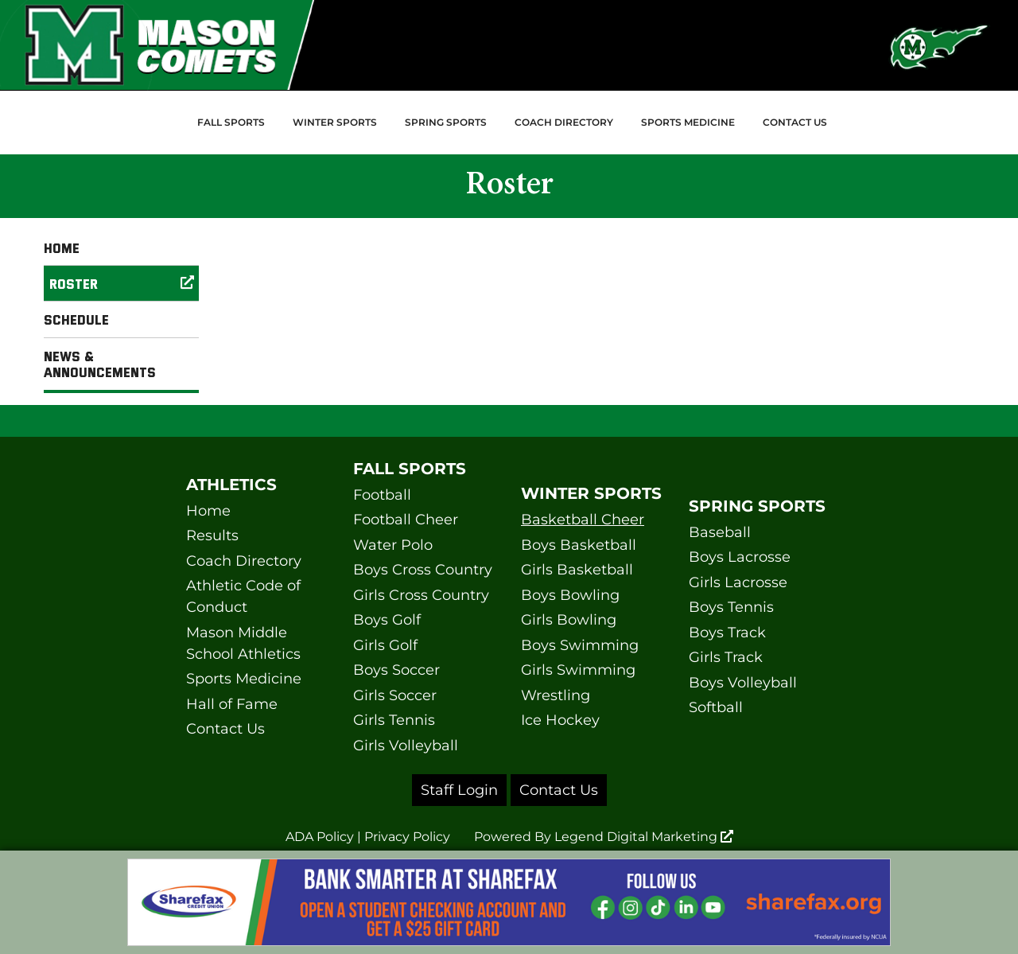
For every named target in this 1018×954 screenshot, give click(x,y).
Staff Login (459, 790)
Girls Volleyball (405, 745)
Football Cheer (405, 519)
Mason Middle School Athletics (243, 643)
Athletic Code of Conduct (243, 596)
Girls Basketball (577, 569)
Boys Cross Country (422, 569)
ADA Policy (320, 836)
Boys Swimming (580, 645)
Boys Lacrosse (740, 557)
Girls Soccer (395, 695)
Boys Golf (387, 620)
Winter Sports (335, 122)
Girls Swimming (578, 670)
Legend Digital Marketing (643, 836)
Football (382, 495)
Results (212, 535)
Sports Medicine (688, 122)
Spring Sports (446, 122)
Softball (716, 707)
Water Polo (393, 545)
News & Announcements (100, 364)
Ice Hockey (560, 720)
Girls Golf (385, 645)
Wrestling (555, 695)
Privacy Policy (407, 836)
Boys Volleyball (743, 682)
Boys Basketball (578, 545)
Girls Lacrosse (738, 582)
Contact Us (795, 122)
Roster (124, 283)
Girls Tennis (394, 720)
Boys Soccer (396, 670)
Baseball (720, 532)
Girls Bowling (568, 620)
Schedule (76, 319)
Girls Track (726, 657)
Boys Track (727, 632)
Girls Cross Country (421, 595)
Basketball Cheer (582, 519)
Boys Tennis (731, 607)
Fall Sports (231, 122)
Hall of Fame (232, 704)
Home (62, 247)
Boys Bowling (570, 595)
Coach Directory (564, 122)
